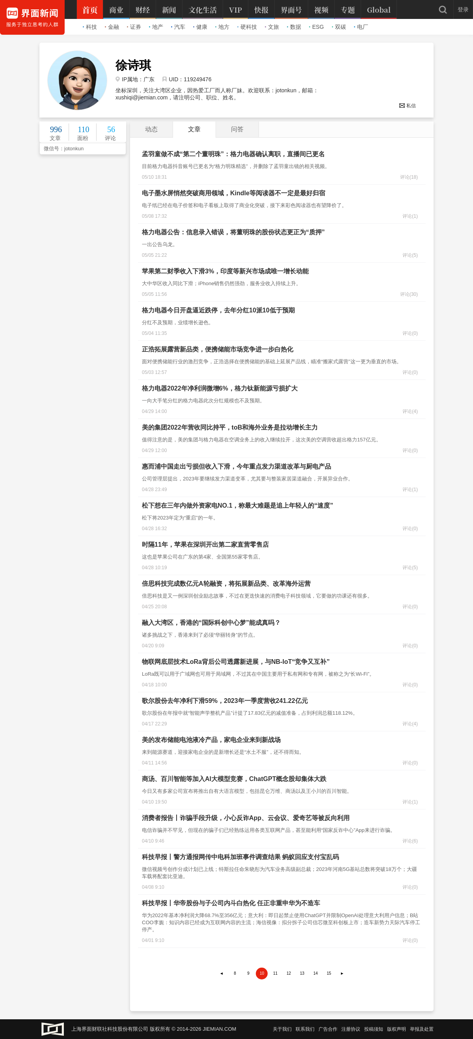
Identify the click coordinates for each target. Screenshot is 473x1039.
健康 (200, 27)
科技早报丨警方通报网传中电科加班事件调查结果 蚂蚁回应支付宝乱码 (240, 857)
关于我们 (282, 1029)
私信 (407, 105)
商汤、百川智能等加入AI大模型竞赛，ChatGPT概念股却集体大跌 (234, 779)
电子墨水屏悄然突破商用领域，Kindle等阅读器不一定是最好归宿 (233, 193)
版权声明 (396, 1029)
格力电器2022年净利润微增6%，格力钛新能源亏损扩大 (220, 388)
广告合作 (327, 1029)
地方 (222, 27)
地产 (156, 27)
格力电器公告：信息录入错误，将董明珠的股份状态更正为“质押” (233, 232)
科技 (90, 27)
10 (262, 973)
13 (302, 973)
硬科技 (247, 27)
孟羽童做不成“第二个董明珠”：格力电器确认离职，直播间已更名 (233, 154)
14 (315, 973)
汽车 (178, 27)
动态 (151, 129)
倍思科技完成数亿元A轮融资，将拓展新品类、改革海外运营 (226, 583)
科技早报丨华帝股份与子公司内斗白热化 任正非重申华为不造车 (231, 903)
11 (275, 973)
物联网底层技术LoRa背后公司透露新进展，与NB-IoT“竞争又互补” (236, 661)
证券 (134, 27)
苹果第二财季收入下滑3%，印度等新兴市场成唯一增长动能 (225, 271)
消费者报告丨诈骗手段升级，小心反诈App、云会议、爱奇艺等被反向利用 (246, 818)
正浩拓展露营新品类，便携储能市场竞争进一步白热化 (217, 349)
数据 (294, 27)
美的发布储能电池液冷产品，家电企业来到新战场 (211, 739)
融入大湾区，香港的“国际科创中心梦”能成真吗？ (211, 622)
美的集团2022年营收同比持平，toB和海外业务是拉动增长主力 (230, 427)
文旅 (272, 27)
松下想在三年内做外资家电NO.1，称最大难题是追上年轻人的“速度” (237, 505)
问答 (237, 129)
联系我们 (305, 1029)
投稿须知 (373, 1029)
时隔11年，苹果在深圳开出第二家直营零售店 (205, 544)
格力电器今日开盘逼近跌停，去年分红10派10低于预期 (218, 310)
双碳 (339, 27)
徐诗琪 (133, 65)
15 (329, 973)
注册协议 (350, 1029)
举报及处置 (422, 1029)
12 (289, 973)
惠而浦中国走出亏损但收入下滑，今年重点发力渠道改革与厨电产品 (236, 466)
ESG (316, 27)
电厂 (361, 27)
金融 (112, 27)
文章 (194, 129)
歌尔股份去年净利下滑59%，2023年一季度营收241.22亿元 (225, 700)
